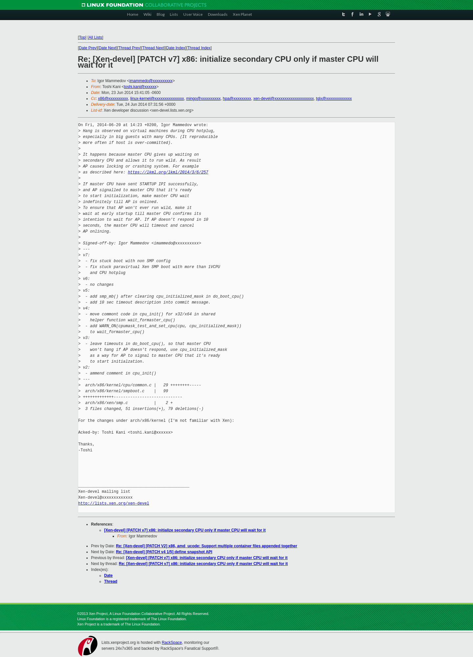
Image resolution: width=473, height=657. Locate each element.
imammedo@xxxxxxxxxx (151, 81)
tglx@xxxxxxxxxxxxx (334, 98)
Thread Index (199, 48)
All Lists (95, 37)
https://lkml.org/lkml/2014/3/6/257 (168, 172)
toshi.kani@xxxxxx (140, 86)
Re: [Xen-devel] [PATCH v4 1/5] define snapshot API (164, 552)
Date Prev (87, 48)
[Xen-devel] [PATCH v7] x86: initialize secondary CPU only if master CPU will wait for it (185, 530)
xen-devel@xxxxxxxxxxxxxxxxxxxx (283, 98)
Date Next (107, 48)
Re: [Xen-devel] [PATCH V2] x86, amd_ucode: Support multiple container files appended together (206, 546)
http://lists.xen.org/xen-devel (113, 503)
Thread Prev (129, 48)
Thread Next (153, 48)
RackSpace (172, 642)
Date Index (175, 48)
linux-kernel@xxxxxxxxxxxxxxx (157, 98)
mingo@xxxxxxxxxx (203, 98)
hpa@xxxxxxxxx (237, 98)
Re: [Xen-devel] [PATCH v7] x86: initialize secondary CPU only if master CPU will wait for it (203, 563)
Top (82, 37)
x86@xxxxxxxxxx (113, 98)
